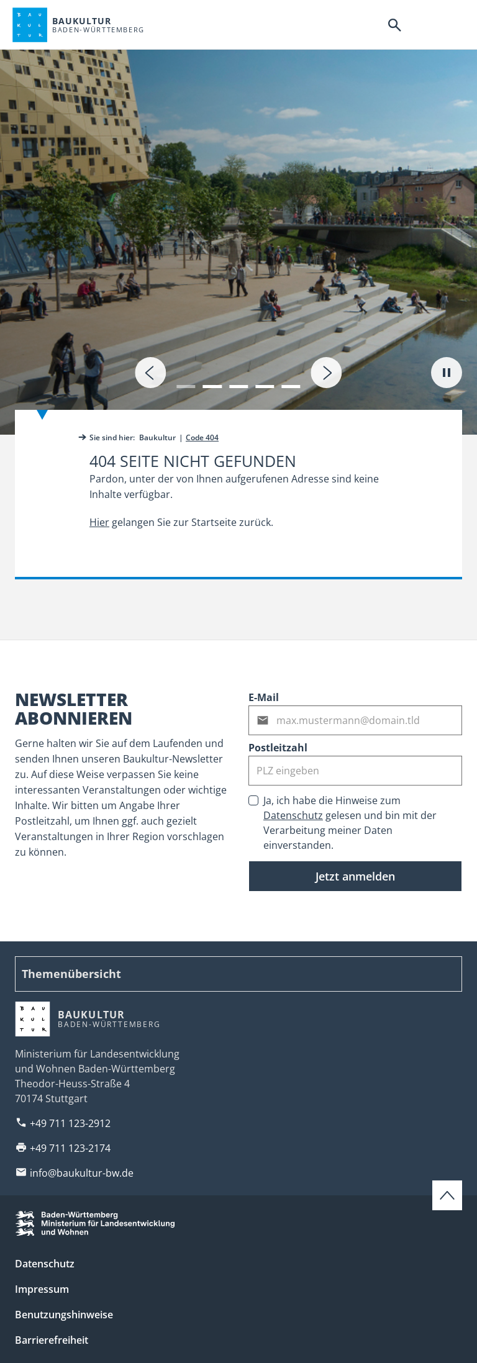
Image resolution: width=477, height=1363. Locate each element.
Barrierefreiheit (51, 1340)
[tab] (238, 217)
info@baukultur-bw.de (82, 1173)
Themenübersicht (71, 973)
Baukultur (157, 437)
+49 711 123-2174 (70, 1148)
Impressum (42, 1289)
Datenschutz (293, 815)
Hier (99, 522)
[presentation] (150, 372)
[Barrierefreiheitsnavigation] (423, 25)
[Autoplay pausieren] (446, 372)
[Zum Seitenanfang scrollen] (447, 1195)
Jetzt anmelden (355, 876)
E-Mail (263, 697)
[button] (185, 378)
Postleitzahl (277, 747)
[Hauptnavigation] (451, 25)
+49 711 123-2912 (70, 1123)
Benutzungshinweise (64, 1314)
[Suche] (394, 25)
